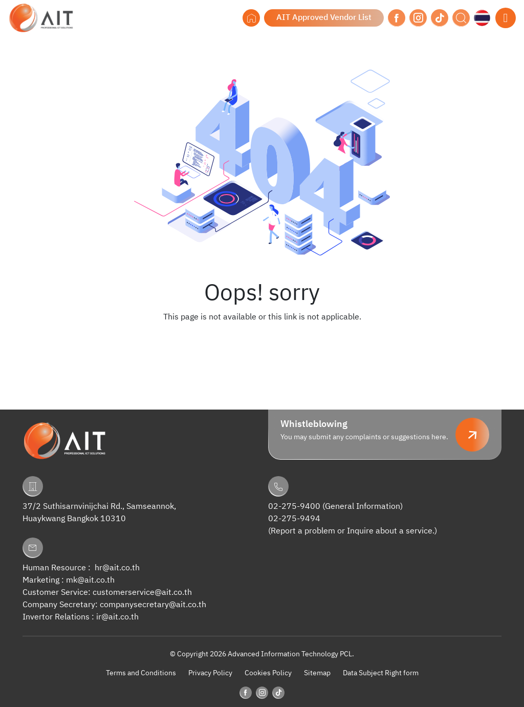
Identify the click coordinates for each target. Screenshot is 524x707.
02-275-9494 (294, 519)
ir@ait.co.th (117, 617)
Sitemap (317, 673)
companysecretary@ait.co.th (153, 605)
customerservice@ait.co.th (142, 592)
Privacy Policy (210, 673)
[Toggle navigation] (505, 18)
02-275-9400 (294, 506)
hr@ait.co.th (117, 568)
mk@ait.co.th (90, 580)
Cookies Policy (268, 673)
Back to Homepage (262, 338)
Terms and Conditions (141, 673)
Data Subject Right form (381, 673)
